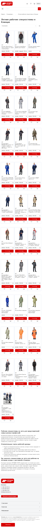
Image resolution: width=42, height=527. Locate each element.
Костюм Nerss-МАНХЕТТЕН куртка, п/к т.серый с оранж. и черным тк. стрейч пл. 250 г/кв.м (7, 146)
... (15, 14)
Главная (3, 14)
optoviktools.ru (10, 517)
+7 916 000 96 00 (5, 489)
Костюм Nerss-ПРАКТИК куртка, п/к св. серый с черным (21, 113)
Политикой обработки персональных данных (18, 518)
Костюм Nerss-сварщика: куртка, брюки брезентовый (34, 311)
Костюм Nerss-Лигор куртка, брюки (20, 178)
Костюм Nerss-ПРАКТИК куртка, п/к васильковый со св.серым (7, 179)
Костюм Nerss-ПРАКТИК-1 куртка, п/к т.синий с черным (20, 244)
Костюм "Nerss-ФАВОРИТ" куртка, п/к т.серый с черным (33, 276)
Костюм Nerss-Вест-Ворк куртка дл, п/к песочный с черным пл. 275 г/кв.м (34, 211)
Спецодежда (10, 14)
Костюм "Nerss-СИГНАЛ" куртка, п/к (20, 343)
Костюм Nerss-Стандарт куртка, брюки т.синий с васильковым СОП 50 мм (21, 80)
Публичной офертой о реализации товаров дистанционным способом (17, 521)
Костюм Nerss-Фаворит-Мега (7, 243)
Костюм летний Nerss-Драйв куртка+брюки (20, 47)
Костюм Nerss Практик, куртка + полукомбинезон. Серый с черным (21, 376)
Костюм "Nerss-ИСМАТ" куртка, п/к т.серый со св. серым (7, 375)
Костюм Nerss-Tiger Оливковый (33, 112)
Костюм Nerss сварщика (21, 310)
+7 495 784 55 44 (5, 487)
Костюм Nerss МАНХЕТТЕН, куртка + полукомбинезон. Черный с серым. (33, 376)
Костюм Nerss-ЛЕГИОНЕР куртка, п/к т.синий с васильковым (7, 211)
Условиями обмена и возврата (33, 519)
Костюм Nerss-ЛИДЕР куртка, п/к (33, 178)
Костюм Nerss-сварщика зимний (7, 343)
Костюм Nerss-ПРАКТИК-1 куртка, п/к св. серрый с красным (33, 244)
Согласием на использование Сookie (8, 520)
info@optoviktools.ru (6, 492)
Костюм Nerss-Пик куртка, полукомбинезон (34, 144)
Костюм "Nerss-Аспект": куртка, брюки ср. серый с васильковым (7, 48)
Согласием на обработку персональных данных (17, 519)
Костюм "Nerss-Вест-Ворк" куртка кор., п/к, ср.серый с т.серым (20, 276)
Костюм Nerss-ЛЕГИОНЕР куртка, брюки (33, 80)
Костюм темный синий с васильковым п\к (34, 47)
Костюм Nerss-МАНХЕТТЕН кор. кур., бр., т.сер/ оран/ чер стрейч (20, 145)
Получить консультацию (9, 496)
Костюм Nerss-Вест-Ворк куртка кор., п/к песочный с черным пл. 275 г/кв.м (21, 211)
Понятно (8, 525)
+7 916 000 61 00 (5, 490)
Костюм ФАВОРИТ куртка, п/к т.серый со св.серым (7, 113)
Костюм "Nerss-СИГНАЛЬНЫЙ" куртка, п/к (34, 343)
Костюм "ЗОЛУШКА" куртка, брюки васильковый (7, 311)
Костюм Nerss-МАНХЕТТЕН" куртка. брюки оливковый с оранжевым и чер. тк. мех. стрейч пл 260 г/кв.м (7, 277)
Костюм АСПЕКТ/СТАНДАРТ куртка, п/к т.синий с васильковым (7, 80)
